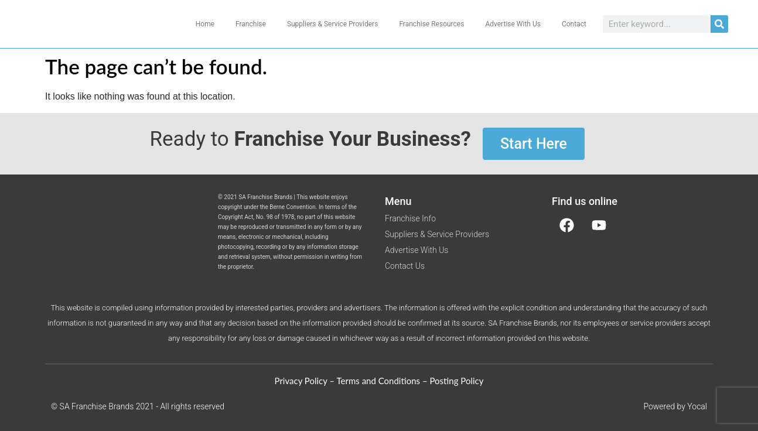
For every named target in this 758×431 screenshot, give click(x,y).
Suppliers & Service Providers (332, 24)
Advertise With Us (512, 24)
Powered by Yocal (675, 406)
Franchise (250, 24)
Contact (574, 24)
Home (205, 24)
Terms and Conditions (379, 380)
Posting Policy (456, 380)
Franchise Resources (431, 24)
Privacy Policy (301, 380)
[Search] (719, 24)
